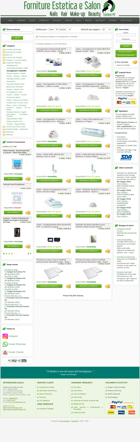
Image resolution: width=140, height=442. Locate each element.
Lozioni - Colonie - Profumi (17, 95)
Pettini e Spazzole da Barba (17, 100)
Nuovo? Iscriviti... (126, 52)
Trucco (68, 20)
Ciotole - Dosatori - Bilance (17, 76)
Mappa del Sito (78, 404)
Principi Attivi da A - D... (13, 296)
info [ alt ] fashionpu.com (17, 402)
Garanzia (42, 397)
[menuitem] (10, 20)
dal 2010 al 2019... (12, 283)
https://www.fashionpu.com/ (12, 408)
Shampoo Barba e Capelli (16, 112)
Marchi (88, 20)
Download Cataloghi (46, 409)
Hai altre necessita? (124, 272)
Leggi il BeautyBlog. (124, 239)
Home (10, 20)
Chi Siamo (77, 387)
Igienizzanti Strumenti (15, 87)
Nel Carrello (13, 178)
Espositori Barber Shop (15, 84)
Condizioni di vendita (46, 387)
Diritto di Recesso (45, 394)
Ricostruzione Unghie (13, 52)
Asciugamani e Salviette (16, 71)
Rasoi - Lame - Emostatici (16, 105)
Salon (32, 20)
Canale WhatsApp (14, 344)
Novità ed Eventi (79, 413)
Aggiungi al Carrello (49, 75)
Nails (78, 20)
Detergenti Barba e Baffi (16, 79)
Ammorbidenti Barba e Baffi (17, 68)
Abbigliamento (12, 65)
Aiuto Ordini (77, 397)
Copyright (74, 421)
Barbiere (21, 20)
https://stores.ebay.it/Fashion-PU (14, 410)
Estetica (57, 20)
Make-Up (8, 55)
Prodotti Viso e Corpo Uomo (17, 103)
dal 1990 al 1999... (12, 276)
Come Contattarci (79, 394)
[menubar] (69, 20)
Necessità (100, 20)
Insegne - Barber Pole (15, 89)
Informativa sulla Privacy (48, 391)
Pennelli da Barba (13, 97)
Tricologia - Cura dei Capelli (16, 60)
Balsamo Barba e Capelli (16, 73)
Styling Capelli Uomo (15, 121)
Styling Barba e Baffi (14, 119)
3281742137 (11, 400)
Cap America (65, 421)
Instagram (10, 336)
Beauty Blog (126, 20)
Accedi (126, 46)
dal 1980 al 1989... (12, 270)
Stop (30, 253)
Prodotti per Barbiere (13, 63)
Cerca (17, 38)
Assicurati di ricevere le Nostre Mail (85, 401)
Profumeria (9, 132)
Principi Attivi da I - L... (13, 313)
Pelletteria (9, 135)
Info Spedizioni (44, 401)
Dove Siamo (77, 391)
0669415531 (13, 398)
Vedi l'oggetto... (123, 184)
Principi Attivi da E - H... (14, 304)
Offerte (112, 20)
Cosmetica (44, 20)
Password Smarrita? (126, 55)
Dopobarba (11, 81)
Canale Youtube (13, 352)
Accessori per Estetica (13, 57)
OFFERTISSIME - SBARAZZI (16, 129)
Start (28, 253)
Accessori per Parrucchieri (15, 127)
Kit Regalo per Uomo (15, 92)
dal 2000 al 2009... (12, 289)
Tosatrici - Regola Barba (16, 124)
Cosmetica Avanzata (13, 49)
